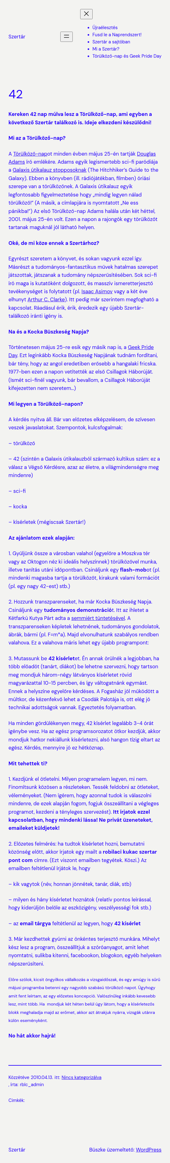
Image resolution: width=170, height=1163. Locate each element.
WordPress (148, 1150)
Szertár (16, 36)
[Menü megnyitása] (66, 37)
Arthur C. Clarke (46, 299)
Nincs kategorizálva (81, 1077)
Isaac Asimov (97, 291)
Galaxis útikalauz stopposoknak (50, 170)
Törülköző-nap (30, 154)
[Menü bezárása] (86, 14)
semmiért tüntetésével (98, 618)
